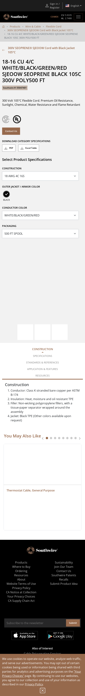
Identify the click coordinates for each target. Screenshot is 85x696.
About (21, 579)
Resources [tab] (42, 375)
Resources (21, 575)
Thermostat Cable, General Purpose (31, 490)
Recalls (63, 579)
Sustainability (64, 562)
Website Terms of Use (21, 584)
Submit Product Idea (64, 584)
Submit (73, 622)
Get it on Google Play (60, 635)
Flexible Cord (53, 26)
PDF (8, 148)
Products (15, 26)
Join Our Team (63, 567)
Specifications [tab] (42, 356)
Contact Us (11, 131)
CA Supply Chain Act (21, 601)
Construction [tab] (42, 349)
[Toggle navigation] (78, 16)
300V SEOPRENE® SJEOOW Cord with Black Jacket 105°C (40, 30)
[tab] (47, 438)
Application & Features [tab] (42, 369)
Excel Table (29, 148)
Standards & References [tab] (42, 362)
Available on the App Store (24, 635)
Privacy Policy (34, 684)
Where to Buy (21, 567)
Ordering (21, 571)
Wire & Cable (33, 26)
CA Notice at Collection (21, 592)
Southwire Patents (63, 575)
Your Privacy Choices (21, 596)
